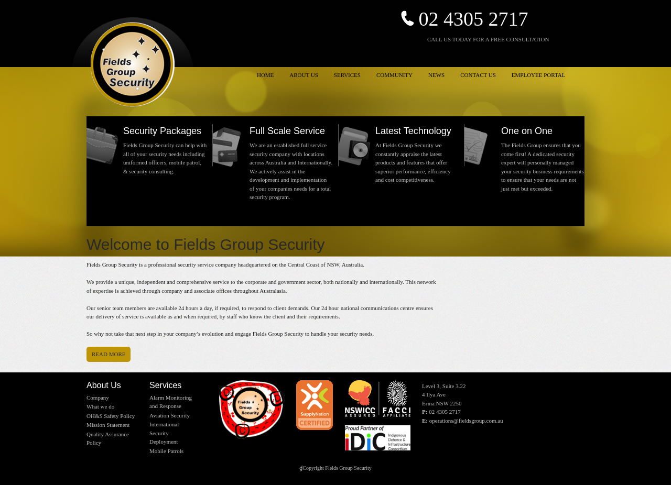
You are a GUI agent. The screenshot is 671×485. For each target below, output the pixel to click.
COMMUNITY (394, 75)
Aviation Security (169, 415)
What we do (100, 406)
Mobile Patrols (166, 451)
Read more (108, 354)
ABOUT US (303, 75)
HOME (265, 75)
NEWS (436, 75)
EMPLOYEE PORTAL (539, 75)
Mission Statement (107, 425)
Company (97, 397)
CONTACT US (478, 75)
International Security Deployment (164, 433)
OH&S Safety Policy (110, 416)
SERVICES (347, 75)
